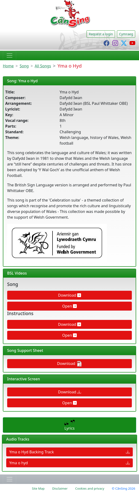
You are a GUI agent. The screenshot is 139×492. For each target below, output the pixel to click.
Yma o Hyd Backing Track (69, 452)
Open (69, 306)
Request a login (101, 34)
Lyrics (69, 425)
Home (8, 66)
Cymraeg (126, 34)
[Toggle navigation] (9, 55)
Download (69, 295)
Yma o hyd (69, 463)
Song (24, 66)
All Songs (43, 66)
